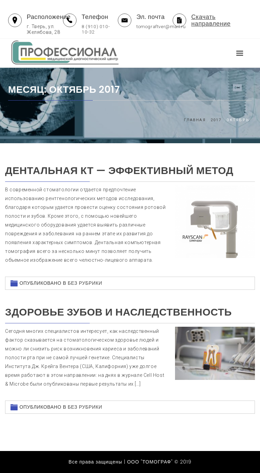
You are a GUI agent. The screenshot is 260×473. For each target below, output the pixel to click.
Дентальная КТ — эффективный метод (119, 171)
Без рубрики (85, 283)
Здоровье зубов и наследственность (118, 312)
